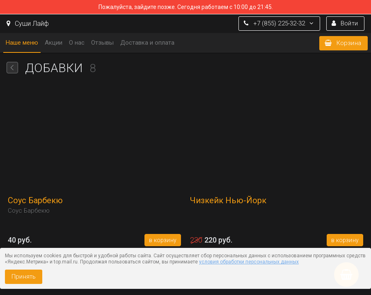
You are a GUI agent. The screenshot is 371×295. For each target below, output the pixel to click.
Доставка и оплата (147, 42)
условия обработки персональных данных (249, 262)
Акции (53, 42)
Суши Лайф (28, 23)
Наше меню (22, 42)
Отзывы (102, 42)
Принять (23, 276)
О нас (77, 42)
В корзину (162, 240)
